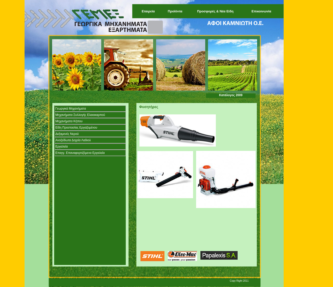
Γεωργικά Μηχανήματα (70, 108)
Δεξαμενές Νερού (67, 134)
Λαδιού (73, 140)
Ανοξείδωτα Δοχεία (68, 140)
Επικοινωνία (261, 11)
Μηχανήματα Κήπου (68, 121)
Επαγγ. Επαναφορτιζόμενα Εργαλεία (80, 153)
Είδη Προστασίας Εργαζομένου (76, 127)
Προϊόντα (175, 11)
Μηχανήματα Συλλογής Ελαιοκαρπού (80, 115)
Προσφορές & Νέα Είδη (215, 11)
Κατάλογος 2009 (230, 95)
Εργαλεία (61, 146)
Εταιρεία (148, 11)
